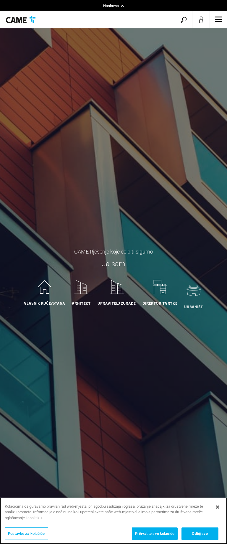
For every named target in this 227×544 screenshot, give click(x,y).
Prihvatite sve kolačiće (154, 533)
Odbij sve (200, 533)
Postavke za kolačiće (26, 533)
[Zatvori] (217, 507)
